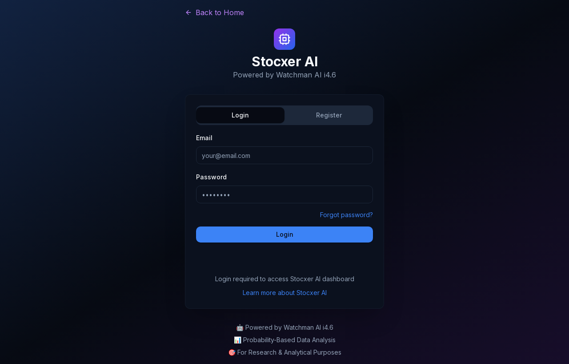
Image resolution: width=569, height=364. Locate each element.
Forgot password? (346, 214)
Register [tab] (329, 115)
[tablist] (284, 115)
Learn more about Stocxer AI (285, 292)
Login (284, 234)
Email (204, 138)
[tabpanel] (284, 187)
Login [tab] (240, 115)
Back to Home (214, 12)
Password (211, 177)
